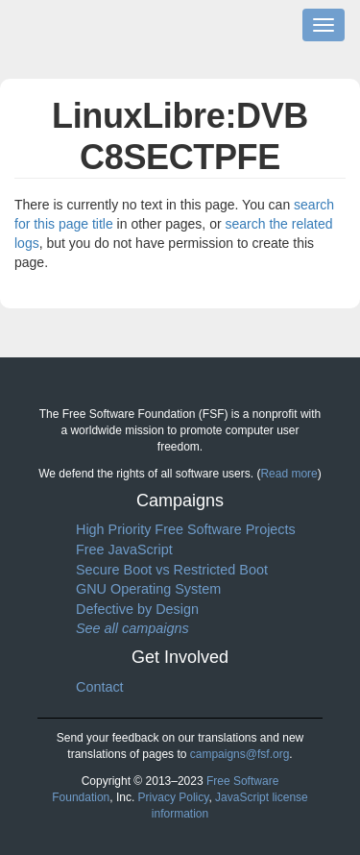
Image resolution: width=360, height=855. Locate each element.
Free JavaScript (124, 549)
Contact (100, 687)
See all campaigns (132, 628)
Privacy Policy (173, 797)
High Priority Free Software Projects (186, 529)
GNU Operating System (148, 589)
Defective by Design (137, 609)
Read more (288, 473)
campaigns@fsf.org (240, 754)
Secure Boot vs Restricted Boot (172, 569)
